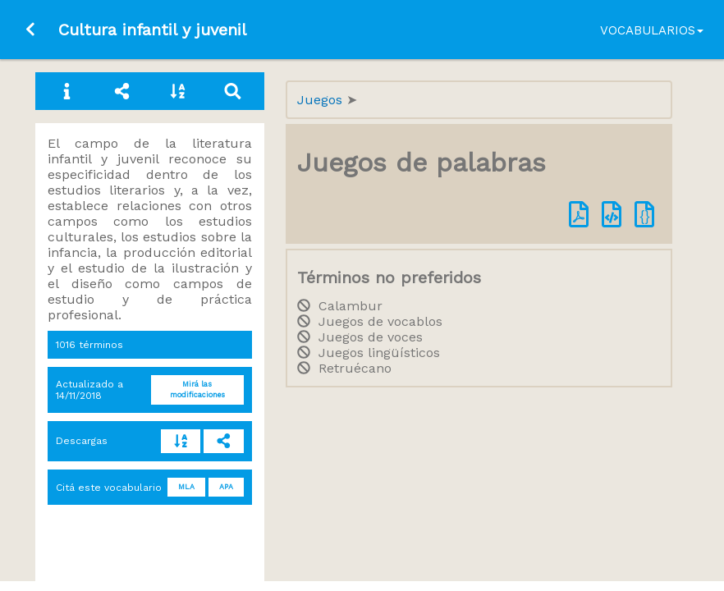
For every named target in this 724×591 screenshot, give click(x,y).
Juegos (321, 100)
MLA (186, 487)
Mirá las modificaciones (197, 389)
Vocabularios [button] (651, 30)
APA (226, 487)
